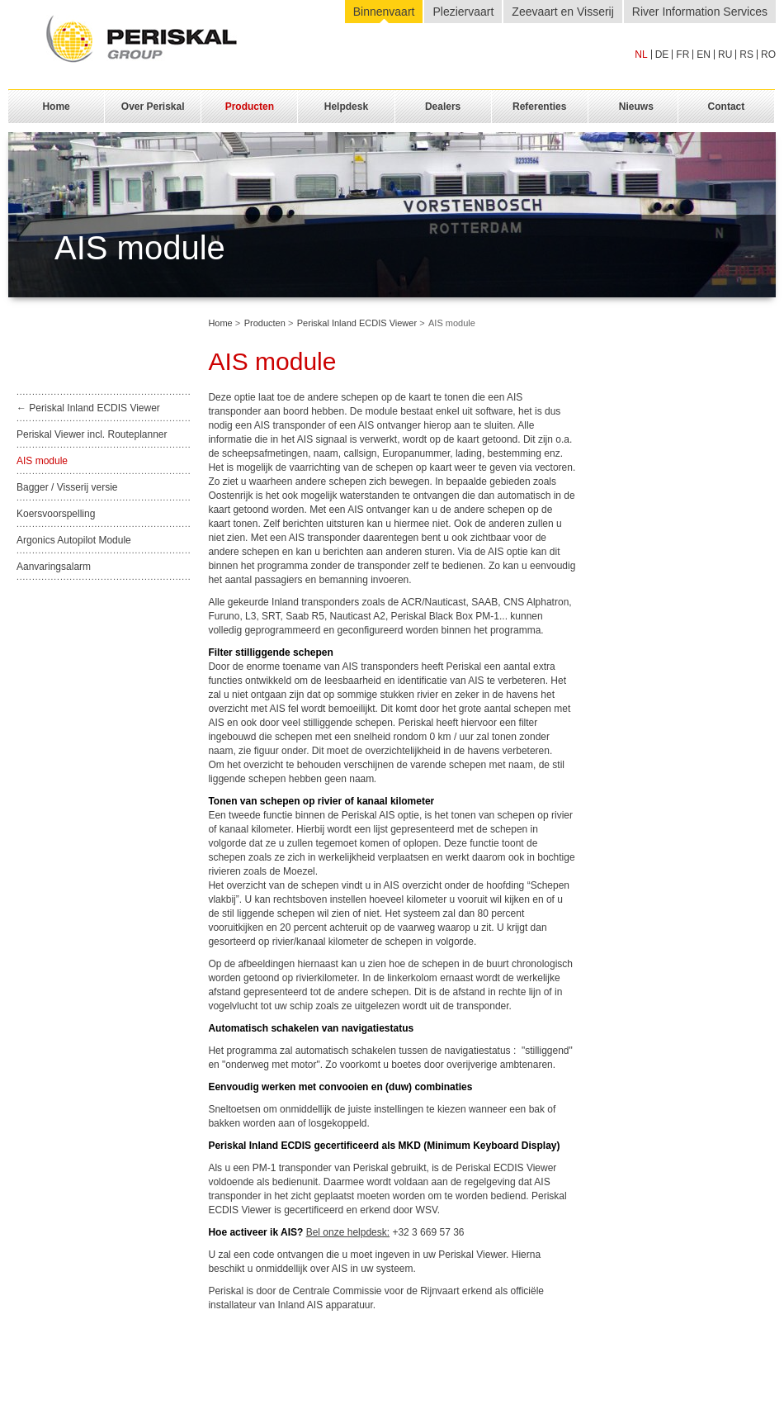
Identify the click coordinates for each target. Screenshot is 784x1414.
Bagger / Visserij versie (67, 487)
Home (220, 323)
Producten (265, 323)
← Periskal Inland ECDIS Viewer (88, 408)
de (662, 54)
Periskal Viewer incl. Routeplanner (92, 434)
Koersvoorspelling (56, 514)
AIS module (42, 461)
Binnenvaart (384, 11)
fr (682, 54)
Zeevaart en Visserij (562, 11)
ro (768, 54)
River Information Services (699, 11)
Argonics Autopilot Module (74, 540)
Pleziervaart (463, 11)
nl (641, 54)
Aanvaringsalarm (54, 566)
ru (725, 54)
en (704, 54)
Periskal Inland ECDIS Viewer (357, 323)
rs (746, 54)
